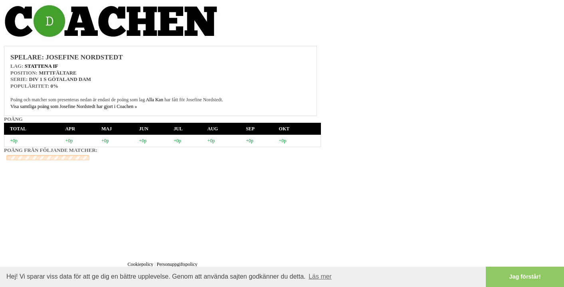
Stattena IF (41, 66)
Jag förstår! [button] (525, 276)
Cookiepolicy (140, 264)
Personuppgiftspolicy (177, 264)
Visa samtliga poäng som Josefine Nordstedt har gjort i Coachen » (73, 106)
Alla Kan (154, 99)
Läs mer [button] (320, 276)
